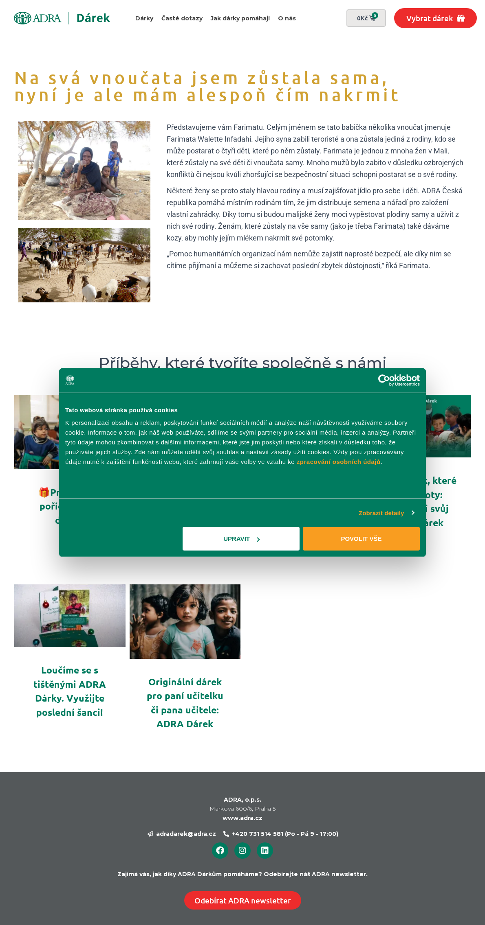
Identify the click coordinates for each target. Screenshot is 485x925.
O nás (287, 18)
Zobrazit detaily (381, 512)
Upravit (241, 538)
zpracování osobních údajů (339, 461)
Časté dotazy (182, 18)
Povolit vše (361, 538)
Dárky (144, 18)
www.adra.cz (242, 818)
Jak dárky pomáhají (240, 18)
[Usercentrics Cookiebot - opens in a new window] (384, 380)
